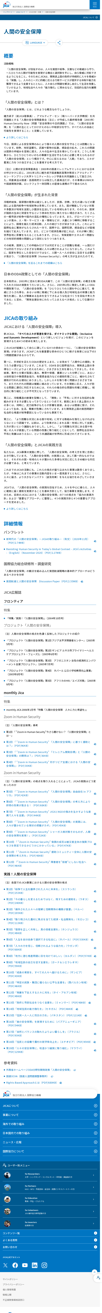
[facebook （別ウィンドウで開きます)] (15, 1265)
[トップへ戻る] (94, 1272)
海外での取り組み (13, 1124)
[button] (35, 42)
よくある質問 (10, 1240)
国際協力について (13, 1151)
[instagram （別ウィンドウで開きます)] (44, 1265)
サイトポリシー (10, 1279)
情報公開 (7, 1294)
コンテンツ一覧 (11, 1233)
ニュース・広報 (12, 1142)
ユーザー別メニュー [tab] (16, 1165)
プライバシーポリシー (13, 1284)
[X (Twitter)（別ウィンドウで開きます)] (5, 1265)
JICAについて (88, 17)
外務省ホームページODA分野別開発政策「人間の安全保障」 (41, 1069)
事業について (11, 1115)
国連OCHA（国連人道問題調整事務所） (29, 1076)
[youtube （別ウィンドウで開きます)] (25, 1265)
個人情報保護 (9, 1289)
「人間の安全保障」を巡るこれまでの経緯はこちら (34, 263)
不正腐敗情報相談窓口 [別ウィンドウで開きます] (13, 1299)
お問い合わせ (10, 1247)
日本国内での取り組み (16, 1133)
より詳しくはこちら (17, 137)
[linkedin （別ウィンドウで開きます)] (34, 1265)
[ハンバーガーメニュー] (95, 3)
